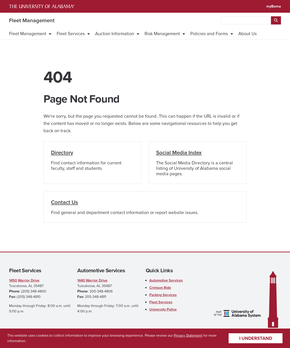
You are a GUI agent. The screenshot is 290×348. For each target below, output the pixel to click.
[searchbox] (246, 20)
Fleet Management (32, 20)
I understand (255, 338)
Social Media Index (179, 152)
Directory (62, 152)
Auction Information (114, 33)
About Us (247, 33)
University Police (163, 309)
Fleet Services (71, 33)
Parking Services (163, 294)
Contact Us (64, 202)
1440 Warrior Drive (92, 280)
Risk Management (162, 33)
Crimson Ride (160, 287)
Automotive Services (166, 280)
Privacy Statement (188, 335)
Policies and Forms (209, 33)
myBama (273, 6)
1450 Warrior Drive (24, 280)
